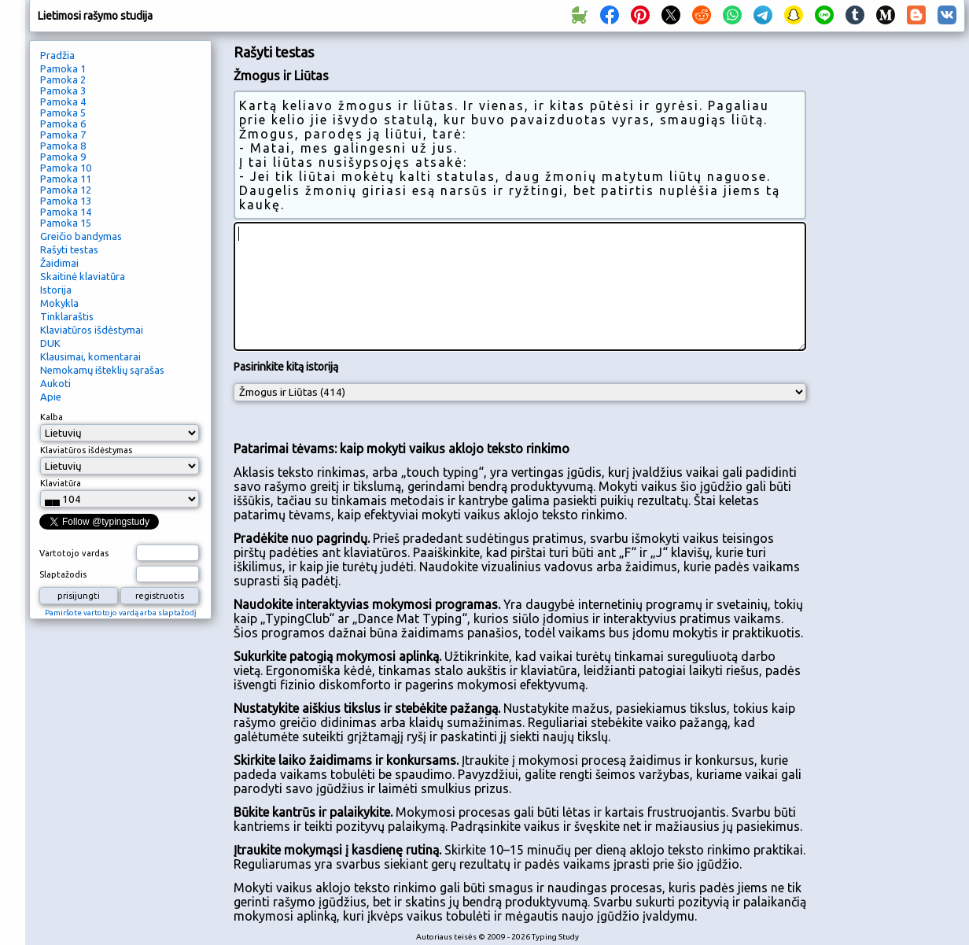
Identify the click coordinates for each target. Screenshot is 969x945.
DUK (50, 343)
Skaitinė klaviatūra (82, 276)
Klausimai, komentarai (90, 356)
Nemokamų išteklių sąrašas (102, 369)
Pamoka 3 (63, 90)
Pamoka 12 (65, 189)
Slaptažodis (63, 574)
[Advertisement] (891, 304)
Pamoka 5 (63, 112)
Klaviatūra (60, 483)
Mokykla (59, 302)
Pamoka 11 (65, 178)
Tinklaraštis (67, 316)
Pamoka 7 (63, 134)
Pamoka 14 (65, 211)
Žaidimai (59, 262)
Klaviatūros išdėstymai (91, 329)
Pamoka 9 (63, 156)
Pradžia (57, 55)
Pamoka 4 (63, 101)
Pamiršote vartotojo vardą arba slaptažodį (121, 612)
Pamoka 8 (63, 145)
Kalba (51, 417)
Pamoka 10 (65, 167)
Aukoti (55, 383)
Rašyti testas (69, 249)
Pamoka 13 (65, 200)
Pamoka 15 (65, 222)
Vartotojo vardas (74, 553)
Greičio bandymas (81, 236)
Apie (50, 396)
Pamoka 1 (63, 68)
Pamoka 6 (63, 123)
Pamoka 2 (63, 79)
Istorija (56, 289)
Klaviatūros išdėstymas (86, 450)
